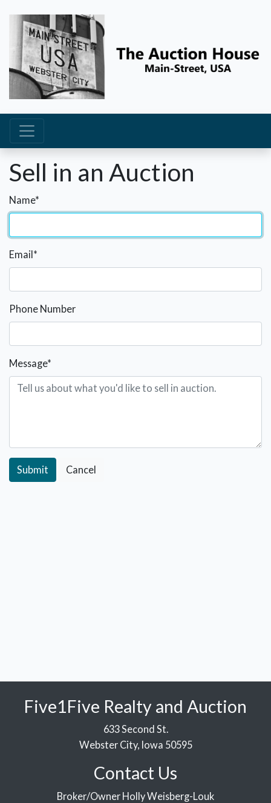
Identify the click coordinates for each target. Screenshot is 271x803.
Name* (24, 200)
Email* (23, 254)
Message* (30, 363)
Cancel (81, 469)
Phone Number (42, 308)
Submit (32, 469)
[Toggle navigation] (27, 131)
